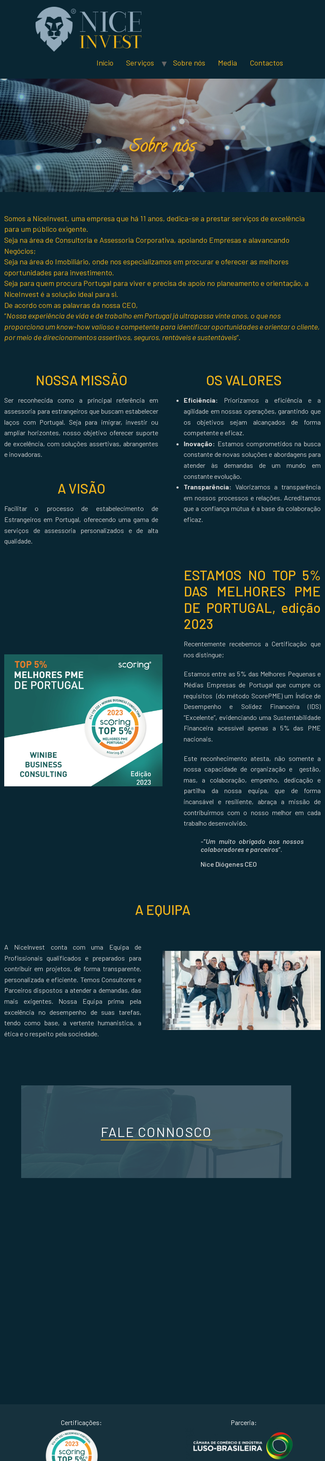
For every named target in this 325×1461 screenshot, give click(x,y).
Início (104, 62)
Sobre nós (189, 62)
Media (227, 62)
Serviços (140, 62)
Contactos (266, 62)
